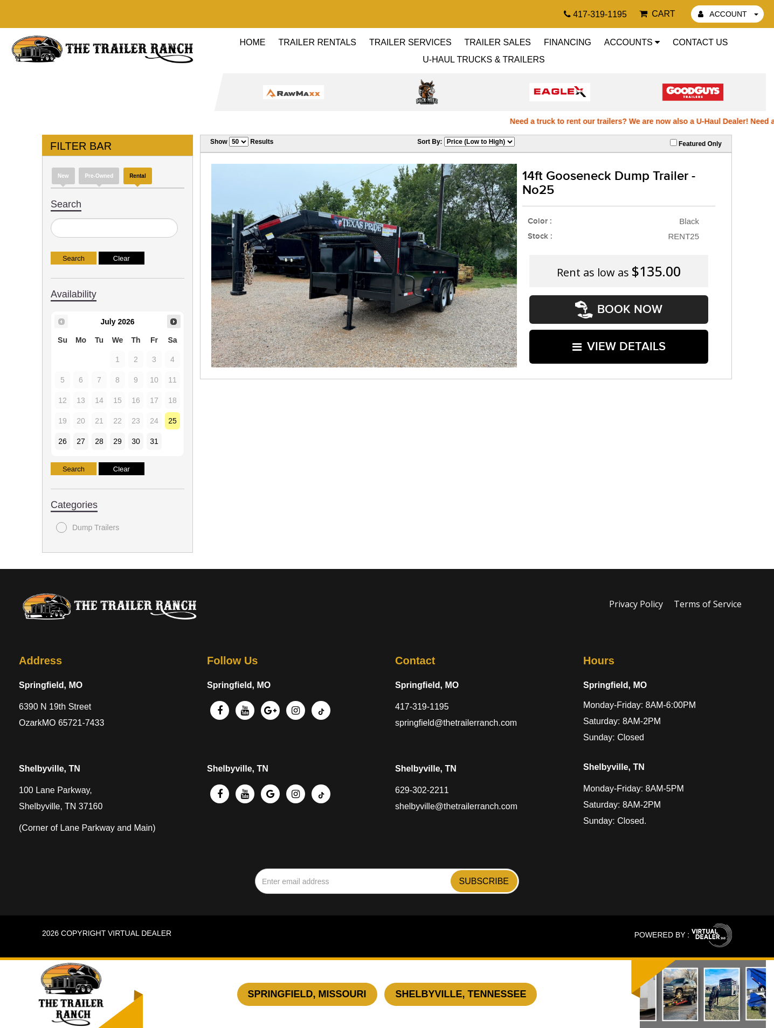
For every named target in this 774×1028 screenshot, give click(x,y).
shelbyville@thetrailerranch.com (456, 806)
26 (62, 441)
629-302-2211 (422, 790)
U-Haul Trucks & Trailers (483, 59)
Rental (137, 176)
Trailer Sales (497, 42)
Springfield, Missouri (307, 994)
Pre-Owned (99, 176)
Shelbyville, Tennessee (460, 994)
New (63, 176)
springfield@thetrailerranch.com (456, 722)
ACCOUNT (728, 14)
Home (253, 42)
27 (81, 441)
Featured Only (696, 143)
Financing (567, 42)
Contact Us (700, 42)
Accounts (632, 42)
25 (172, 420)
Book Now (618, 309)
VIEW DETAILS (619, 346)
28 (99, 441)
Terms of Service (708, 604)
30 (136, 441)
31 (154, 441)
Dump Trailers (87, 527)
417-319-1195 (422, 706)
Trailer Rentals (317, 42)
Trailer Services (410, 42)
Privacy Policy (636, 604)
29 (117, 441)
